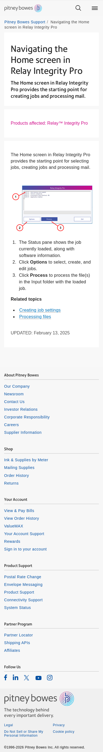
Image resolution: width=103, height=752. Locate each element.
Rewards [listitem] (12, 541)
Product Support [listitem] (19, 592)
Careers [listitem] (11, 425)
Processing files (35, 316)
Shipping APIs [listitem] (17, 643)
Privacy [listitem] (59, 725)
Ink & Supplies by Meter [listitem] (26, 460)
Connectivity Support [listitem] (23, 600)
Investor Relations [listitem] (21, 409)
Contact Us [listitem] (14, 401)
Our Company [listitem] (17, 386)
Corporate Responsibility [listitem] (27, 417)
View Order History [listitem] (21, 518)
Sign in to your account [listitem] (25, 549)
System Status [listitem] (17, 607)
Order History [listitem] (16, 475)
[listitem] (5, 677)
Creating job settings (40, 310)
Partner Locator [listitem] (18, 635)
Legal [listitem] (8, 725)
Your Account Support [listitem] (24, 534)
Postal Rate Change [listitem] (22, 577)
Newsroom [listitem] (14, 394)
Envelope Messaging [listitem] (23, 584)
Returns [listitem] (11, 483)
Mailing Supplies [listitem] (19, 467)
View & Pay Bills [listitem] (19, 510)
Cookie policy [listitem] (64, 732)
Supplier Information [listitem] (23, 432)
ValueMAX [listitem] (13, 526)
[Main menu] (95, 8)
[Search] (78, 8)
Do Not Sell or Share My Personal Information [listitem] (23, 733)
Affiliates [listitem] (12, 650)
